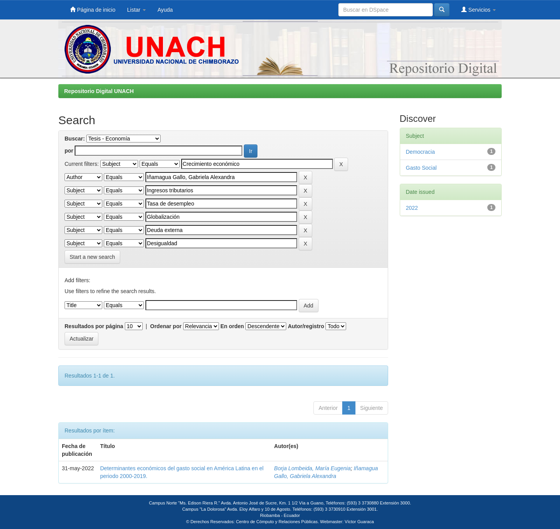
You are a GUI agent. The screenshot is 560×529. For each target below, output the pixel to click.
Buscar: (75, 138)
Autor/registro (306, 326)
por (69, 151)
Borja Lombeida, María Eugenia (312, 468)
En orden (232, 326)
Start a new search (92, 257)
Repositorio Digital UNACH (99, 91)
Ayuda (165, 10)
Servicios (478, 9)
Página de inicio (93, 9)
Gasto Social (421, 168)
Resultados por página (94, 326)
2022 (412, 208)
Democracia (420, 152)
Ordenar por (166, 326)
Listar (136, 10)
